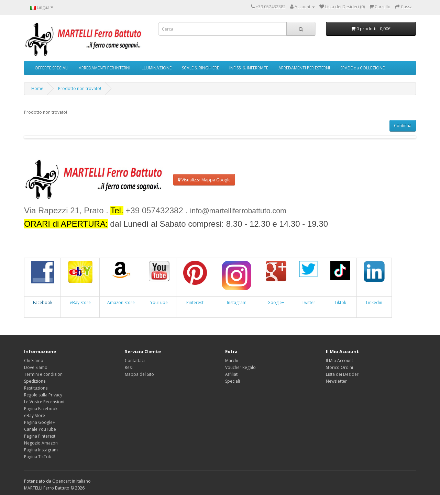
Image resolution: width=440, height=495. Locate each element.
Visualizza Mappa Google (204, 180)
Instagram (236, 302)
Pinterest (195, 302)
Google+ (275, 302)
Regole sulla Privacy (43, 395)
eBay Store (80, 302)
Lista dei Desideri (343, 374)
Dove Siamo (35, 367)
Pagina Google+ (39, 422)
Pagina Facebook (40, 409)
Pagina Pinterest (39, 436)
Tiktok (340, 302)
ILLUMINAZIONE (156, 68)
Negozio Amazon (41, 443)
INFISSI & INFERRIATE (248, 68)
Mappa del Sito (139, 374)
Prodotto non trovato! (79, 88)
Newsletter (336, 381)
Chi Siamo (33, 360)
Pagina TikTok (37, 457)
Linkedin (374, 302)
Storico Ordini (339, 367)
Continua (402, 125)
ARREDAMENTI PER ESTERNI (304, 68)
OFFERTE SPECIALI (51, 68)
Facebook (42, 302)
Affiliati (232, 374)
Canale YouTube (40, 429)
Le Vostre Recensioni (44, 402)
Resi (129, 367)
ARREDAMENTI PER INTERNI (104, 68)
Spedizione (35, 381)
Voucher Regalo (240, 367)
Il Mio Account (339, 360)
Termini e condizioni (44, 374)
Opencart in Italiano (71, 481)
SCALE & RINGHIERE (200, 68)
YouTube (159, 302)
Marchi (231, 360)
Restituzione (36, 388)
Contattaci (135, 360)
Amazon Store (121, 302)
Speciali (232, 381)
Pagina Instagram (41, 450)
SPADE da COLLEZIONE (362, 68)
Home (37, 88)
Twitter (308, 302)
